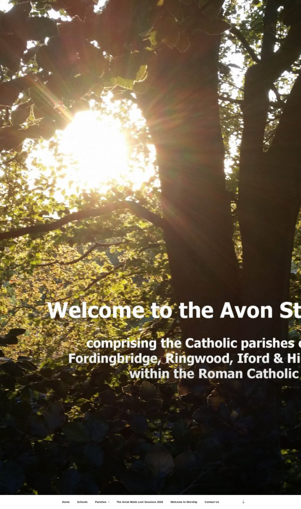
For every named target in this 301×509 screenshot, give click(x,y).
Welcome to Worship (183, 502)
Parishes (102, 502)
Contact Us (212, 502)
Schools (82, 502)
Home (66, 502)
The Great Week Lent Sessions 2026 (140, 502)
